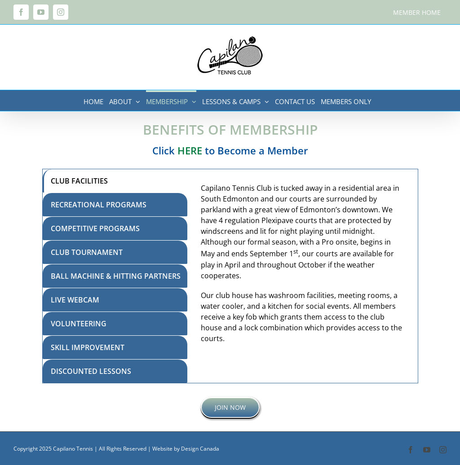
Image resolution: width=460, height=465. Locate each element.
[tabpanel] (302, 276)
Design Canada (200, 448)
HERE (189, 150)
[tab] (115, 181)
